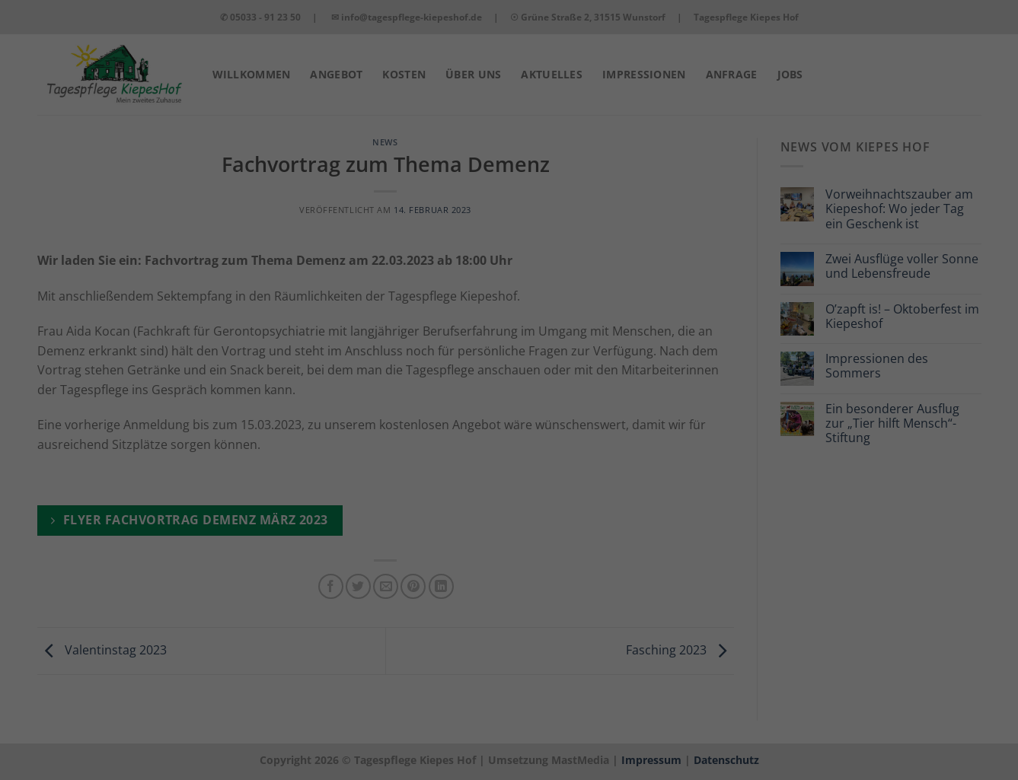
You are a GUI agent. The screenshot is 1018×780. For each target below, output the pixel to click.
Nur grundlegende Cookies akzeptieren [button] (890, 644)
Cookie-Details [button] (814, 745)
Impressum (975, 745)
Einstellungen (375, 719)
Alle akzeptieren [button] (890, 547)
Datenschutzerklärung (68, 719)
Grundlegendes (191, 739)
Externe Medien (562, 739)
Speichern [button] (891, 592)
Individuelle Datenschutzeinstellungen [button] (891, 704)
